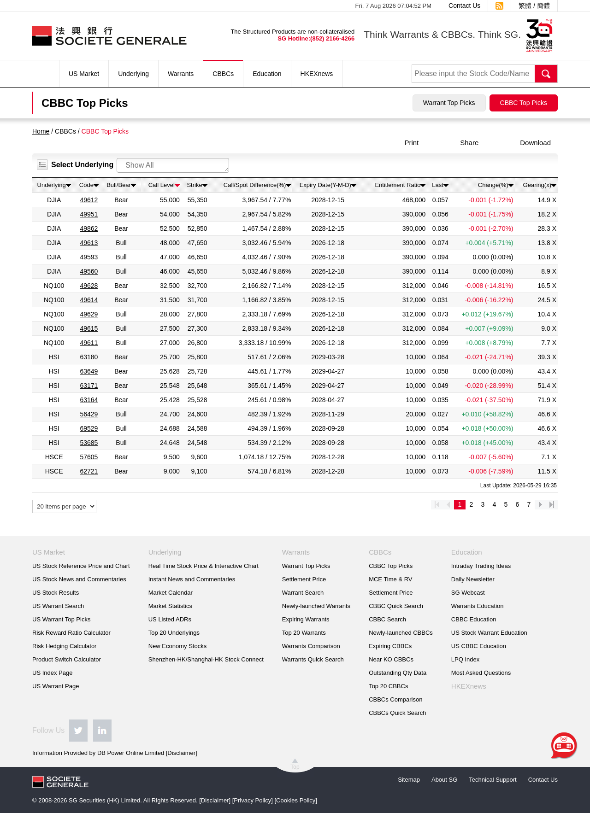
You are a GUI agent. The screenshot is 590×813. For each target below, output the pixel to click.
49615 (89, 328)
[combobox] (173, 165)
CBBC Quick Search (396, 605)
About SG (444, 779)
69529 (89, 428)
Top (294, 767)
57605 (89, 457)
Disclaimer (181, 752)
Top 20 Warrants (304, 632)
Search (546, 73)
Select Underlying (82, 165)
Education (267, 73)
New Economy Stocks (177, 646)
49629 (89, 314)
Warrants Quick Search (313, 659)
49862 (89, 228)
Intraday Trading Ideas (481, 565)
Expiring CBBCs (390, 646)
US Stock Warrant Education (489, 632)
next (540, 504)
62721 (89, 471)
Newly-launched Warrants (316, 605)
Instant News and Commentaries (192, 579)
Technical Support (492, 779)
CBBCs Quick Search (397, 712)
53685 (89, 442)
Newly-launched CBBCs (401, 632)
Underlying (133, 73)
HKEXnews (317, 73)
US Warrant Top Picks (61, 619)
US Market (84, 73)
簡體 (543, 5)
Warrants (181, 73)
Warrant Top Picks (449, 102)
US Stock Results (55, 592)
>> (552, 504)
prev (448, 504)
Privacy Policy (252, 800)
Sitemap (409, 779)
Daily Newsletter (473, 579)
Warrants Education (477, 605)
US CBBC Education (478, 646)
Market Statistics (170, 605)
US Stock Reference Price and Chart (81, 565)
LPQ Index (465, 659)
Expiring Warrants (306, 619)
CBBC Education (473, 619)
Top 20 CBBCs (388, 686)
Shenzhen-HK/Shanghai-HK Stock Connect (206, 659)
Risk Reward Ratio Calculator (71, 632)
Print (411, 142)
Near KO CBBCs (391, 659)
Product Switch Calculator (66, 659)
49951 (89, 214)
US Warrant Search (58, 605)
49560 (89, 271)
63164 (89, 400)
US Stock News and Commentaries (79, 579)
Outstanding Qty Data (397, 672)
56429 (89, 414)
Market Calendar (170, 592)
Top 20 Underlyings (174, 632)
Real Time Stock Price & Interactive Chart (203, 565)
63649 (89, 371)
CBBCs (223, 73)
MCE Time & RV (390, 579)
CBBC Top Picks (523, 102)
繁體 (525, 5)
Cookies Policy (295, 800)
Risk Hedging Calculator (64, 646)
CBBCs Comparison (395, 699)
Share (469, 142)
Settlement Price (304, 579)
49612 (89, 200)
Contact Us (464, 5)
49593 (89, 257)
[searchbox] (175, 165)
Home (40, 131)
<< (436, 504)
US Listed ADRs (169, 619)
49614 (89, 300)
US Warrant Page (55, 686)
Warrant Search (303, 592)
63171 (89, 385)
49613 (89, 242)
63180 (89, 357)
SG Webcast (468, 592)
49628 (89, 285)
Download (535, 142)
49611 (89, 342)
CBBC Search (387, 619)
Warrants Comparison (311, 646)
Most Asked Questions (481, 672)
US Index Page (52, 672)
